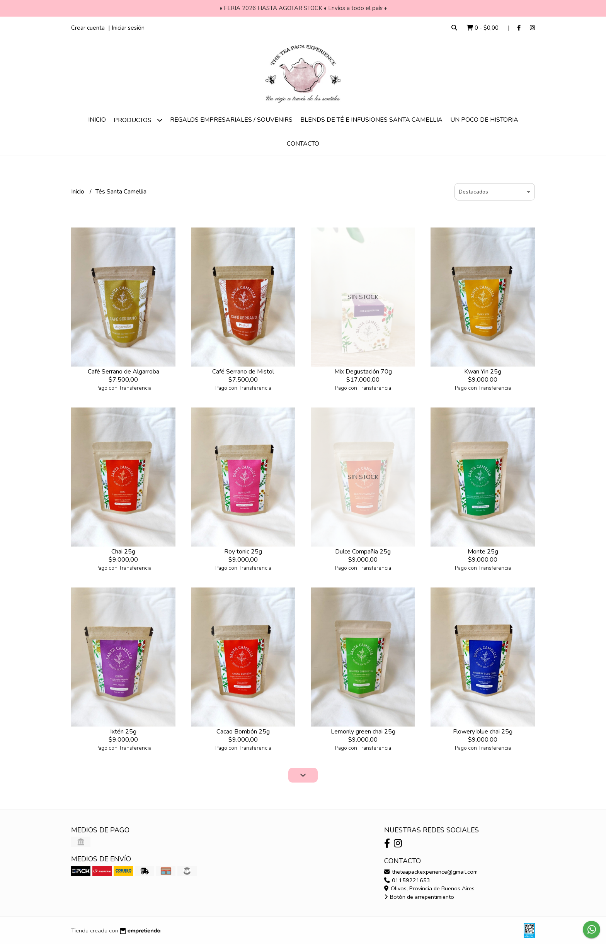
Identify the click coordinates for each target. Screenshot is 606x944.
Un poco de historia (484, 119)
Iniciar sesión (128, 28)
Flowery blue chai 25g (482, 731)
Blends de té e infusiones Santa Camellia (371, 119)
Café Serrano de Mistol (243, 371)
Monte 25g (483, 551)
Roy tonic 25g (243, 551)
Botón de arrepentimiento (419, 897)
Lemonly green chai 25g (363, 731)
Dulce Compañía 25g (363, 551)
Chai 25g (123, 551)
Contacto (303, 143)
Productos (138, 120)
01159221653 (407, 880)
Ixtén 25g (123, 731)
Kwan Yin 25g (482, 371)
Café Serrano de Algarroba (123, 371)
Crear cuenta (88, 28)
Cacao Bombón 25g (243, 731)
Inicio (97, 119)
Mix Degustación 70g (363, 371)
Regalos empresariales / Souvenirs (231, 119)
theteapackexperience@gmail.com (431, 872)
